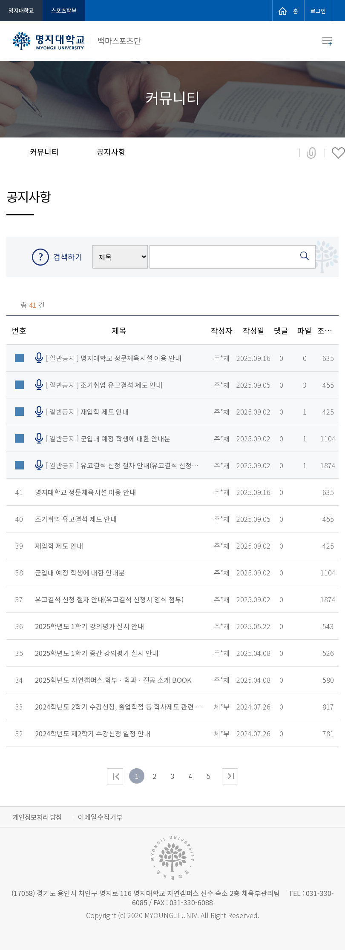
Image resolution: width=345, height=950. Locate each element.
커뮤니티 (44, 151)
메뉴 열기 (327, 41)
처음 (115, 776)
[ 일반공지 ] (113, 358)
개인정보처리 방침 (37, 817)
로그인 (318, 10)
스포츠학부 (64, 10)
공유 (311, 153)
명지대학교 (21, 10)
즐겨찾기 (338, 153)
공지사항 (111, 151)
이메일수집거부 (100, 817)
